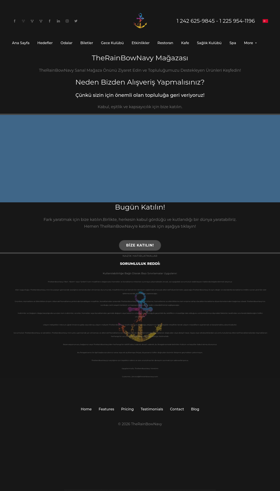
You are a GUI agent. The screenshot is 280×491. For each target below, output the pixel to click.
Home (86, 409)
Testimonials (152, 409)
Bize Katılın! (140, 245)
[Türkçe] (265, 21)
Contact (177, 409)
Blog (195, 409)
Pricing (127, 409)
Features (106, 409)
